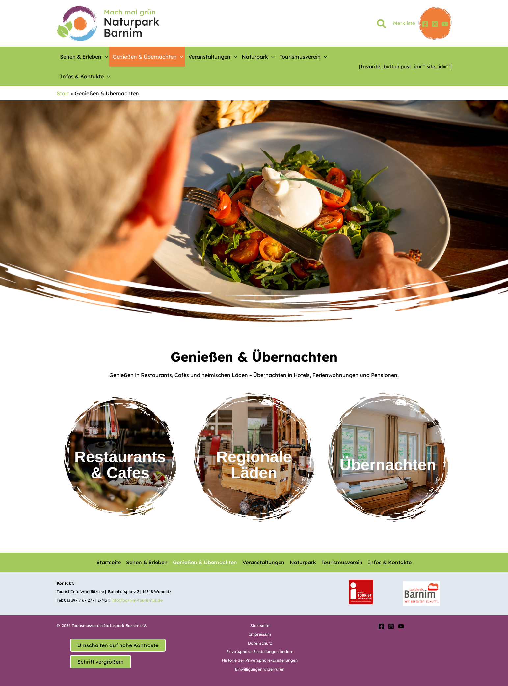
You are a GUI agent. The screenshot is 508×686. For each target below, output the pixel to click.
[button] (382, 25)
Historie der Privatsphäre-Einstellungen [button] (260, 660)
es (140, 472)
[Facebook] (425, 24)
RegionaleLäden (254, 464)
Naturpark (258, 57)
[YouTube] (444, 24)
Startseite (108, 562)
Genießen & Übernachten (148, 57)
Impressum (260, 634)
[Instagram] (435, 24)
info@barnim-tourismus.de (137, 600)
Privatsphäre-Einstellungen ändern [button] (259, 651)
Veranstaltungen (212, 57)
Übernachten (387, 465)
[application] (104, 57)
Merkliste (404, 23)
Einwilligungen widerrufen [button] (259, 669)
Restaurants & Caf (120, 464)
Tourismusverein (303, 57)
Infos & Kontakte (85, 76)
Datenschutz (260, 643)
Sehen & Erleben (84, 57)
